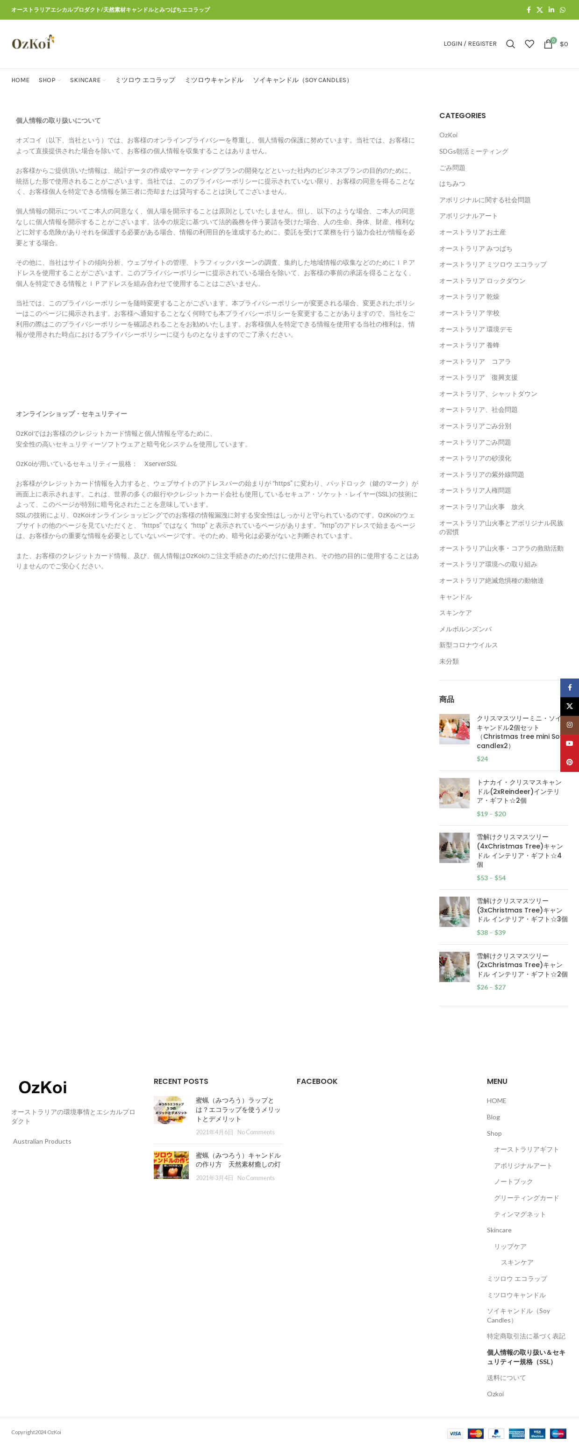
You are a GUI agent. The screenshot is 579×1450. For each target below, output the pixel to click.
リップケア (510, 1246)
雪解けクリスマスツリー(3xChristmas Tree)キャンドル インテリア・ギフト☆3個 (522, 910)
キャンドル (455, 597)
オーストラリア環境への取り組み (488, 564)
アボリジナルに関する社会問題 (485, 200)
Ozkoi (495, 1394)
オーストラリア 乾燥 (469, 296)
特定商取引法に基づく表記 (526, 1336)
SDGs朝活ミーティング (473, 151)
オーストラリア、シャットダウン (488, 393)
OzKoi (448, 135)
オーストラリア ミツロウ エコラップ (493, 264)
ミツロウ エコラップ (517, 1278)
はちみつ (452, 183)
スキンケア (455, 612)
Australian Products (42, 1141)
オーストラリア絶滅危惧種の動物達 (491, 580)
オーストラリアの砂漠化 (475, 458)
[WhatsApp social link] (562, 10)
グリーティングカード (526, 1198)
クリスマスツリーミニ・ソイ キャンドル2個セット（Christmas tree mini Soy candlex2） (520, 732)
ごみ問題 (452, 167)
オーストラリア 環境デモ (476, 329)
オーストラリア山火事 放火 (481, 506)
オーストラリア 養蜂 (469, 345)
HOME (497, 1100)
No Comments (256, 1132)
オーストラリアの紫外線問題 (481, 474)
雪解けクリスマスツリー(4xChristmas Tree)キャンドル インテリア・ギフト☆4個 (520, 851)
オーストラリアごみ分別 (475, 426)
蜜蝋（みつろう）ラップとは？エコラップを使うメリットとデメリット (238, 1109)
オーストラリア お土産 (472, 232)
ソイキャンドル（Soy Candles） (518, 1315)
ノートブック (513, 1181)
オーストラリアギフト (526, 1149)
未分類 (449, 661)
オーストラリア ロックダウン (482, 280)
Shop (494, 1133)
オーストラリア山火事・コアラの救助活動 (501, 548)
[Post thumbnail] (171, 1116)
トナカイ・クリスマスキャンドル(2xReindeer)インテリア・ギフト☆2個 (519, 791)
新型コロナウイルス (468, 645)
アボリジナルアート (468, 215)
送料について (506, 1377)
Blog (493, 1117)
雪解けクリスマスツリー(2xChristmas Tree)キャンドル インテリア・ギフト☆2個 (522, 965)
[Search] (510, 44)
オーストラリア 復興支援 (478, 377)
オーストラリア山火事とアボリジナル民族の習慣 (501, 527)
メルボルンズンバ (465, 629)
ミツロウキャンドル (516, 1295)
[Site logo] (33, 43)
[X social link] (540, 10)
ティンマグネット (520, 1214)
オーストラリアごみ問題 (475, 442)
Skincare (499, 1230)
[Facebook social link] (529, 10)
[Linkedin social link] (551, 10)
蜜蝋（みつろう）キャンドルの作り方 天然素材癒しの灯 (238, 1160)
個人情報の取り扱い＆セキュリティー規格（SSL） (526, 1356)
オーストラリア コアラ (475, 361)
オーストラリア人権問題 (475, 490)
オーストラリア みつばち (476, 248)
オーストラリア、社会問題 (478, 409)
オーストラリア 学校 (469, 313)
